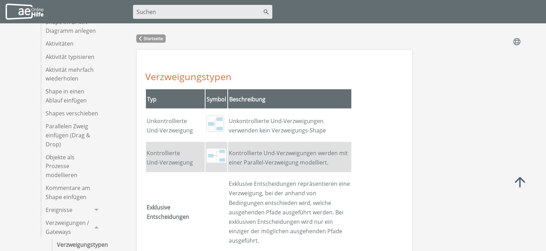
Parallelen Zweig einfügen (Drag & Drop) (68, 135)
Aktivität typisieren (70, 57)
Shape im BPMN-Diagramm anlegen (71, 26)
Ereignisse (74, 210)
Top (520, 182)
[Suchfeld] (202, 12)
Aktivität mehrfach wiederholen (70, 74)
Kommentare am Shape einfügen (68, 192)
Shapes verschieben (72, 113)
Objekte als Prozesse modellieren (61, 166)
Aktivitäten (59, 43)
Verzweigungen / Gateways (74, 227)
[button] (266, 12)
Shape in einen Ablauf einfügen (66, 96)
